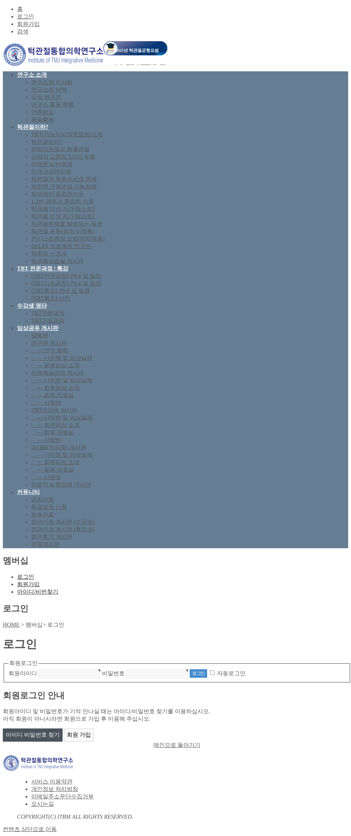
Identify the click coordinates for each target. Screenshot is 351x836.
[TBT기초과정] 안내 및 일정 (66, 283)
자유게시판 (45, 544)
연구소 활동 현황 (52, 104)
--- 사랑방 (46, 403)
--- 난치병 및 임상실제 (61, 358)
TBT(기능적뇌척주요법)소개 (67, 134)
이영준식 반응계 (51, 164)
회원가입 (28, 24)
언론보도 (42, 112)
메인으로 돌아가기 (176, 745)
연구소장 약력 (49, 90)
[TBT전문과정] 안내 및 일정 (66, 276)
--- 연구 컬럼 (49, 350)
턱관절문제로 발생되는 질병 (66, 224)
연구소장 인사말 (51, 82)
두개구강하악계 (51, 172)
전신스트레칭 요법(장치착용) (68, 239)
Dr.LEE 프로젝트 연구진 (61, 246)
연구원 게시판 (49, 343)
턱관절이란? (46, 142)
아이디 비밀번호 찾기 (33, 735)
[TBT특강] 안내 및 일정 (60, 291)
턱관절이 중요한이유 (57, 194)
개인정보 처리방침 (54, 789)
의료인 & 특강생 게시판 (61, 485)
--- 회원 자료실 (52, 395)
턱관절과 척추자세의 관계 (64, 179)
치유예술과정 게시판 (57, 373)
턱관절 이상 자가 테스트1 (63, 209)
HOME (11, 625)
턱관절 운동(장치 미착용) (63, 231)
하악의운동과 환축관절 (60, 149)
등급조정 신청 (49, 507)
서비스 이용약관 (51, 782)
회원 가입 (79, 735)
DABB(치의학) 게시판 (58, 447)
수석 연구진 (46, 97)
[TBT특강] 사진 (50, 298)
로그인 (25, 16)
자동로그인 (231, 673)
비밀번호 (113, 673)
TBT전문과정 (48, 313)
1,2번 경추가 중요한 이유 (62, 201)
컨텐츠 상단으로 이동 (30, 829)
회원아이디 (23, 673)
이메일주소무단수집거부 (62, 796)
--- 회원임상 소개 (55, 365)
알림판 (39, 335)
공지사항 (42, 499)
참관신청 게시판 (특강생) (63, 529)
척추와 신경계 (49, 254)
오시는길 (42, 804)
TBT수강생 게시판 (54, 410)
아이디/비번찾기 (37, 592)
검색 (22, 31)
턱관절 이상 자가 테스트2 (63, 216)
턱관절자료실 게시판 (57, 261)
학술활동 (42, 119)
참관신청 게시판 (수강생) (63, 522)
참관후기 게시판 (51, 537)
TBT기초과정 (48, 321)
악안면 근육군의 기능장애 (64, 186)
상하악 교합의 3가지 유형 (63, 157)
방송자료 (42, 514)
